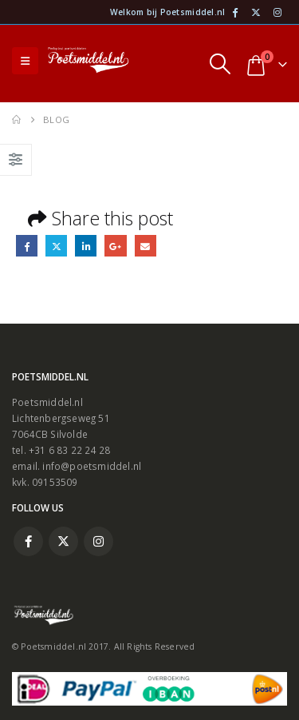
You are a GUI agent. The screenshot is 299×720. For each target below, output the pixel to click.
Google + (115, 246)
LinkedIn (85, 246)
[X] (256, 12)
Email (145, 246)
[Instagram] (277, 12)
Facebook (26, 246)
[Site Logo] (88, 61)
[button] (25, 60)
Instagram (98, 541)
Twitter (56, 246)
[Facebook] (234, 12)
